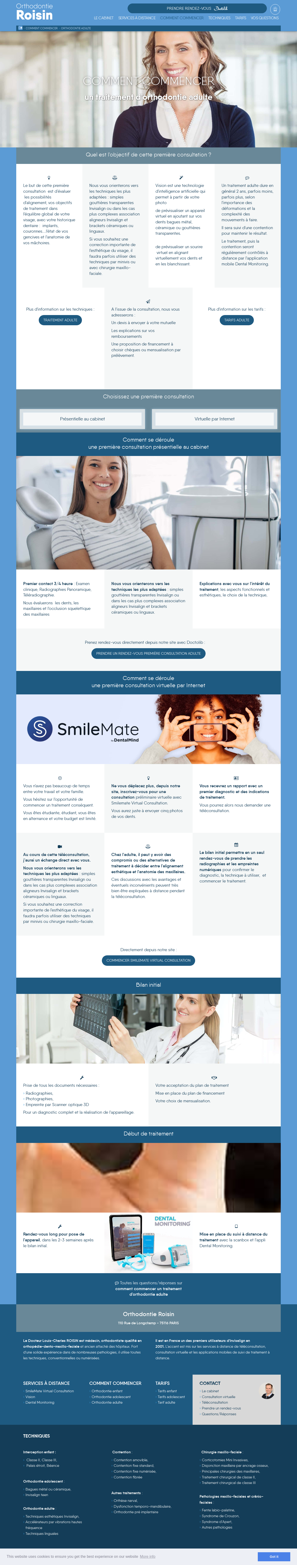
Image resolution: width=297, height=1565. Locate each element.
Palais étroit (35, 1466)
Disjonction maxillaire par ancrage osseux (235, 1466)
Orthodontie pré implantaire (136, 1513)
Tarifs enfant (167, 1392)
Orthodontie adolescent (111, 1398)
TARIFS (162, 1384)
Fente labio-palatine (218, 1511)
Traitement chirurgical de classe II (228, 1478)
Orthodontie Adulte (76, 28)
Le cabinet (210, 1392)
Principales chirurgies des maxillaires (230, 1472)
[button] (137, 18)
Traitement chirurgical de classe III (229, 1484)
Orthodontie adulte (107, 1403)
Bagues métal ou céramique (48, 1490)
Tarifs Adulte (237, 320)
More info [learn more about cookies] (147, 1556)
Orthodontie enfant (107, 1392)
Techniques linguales (42, 1534)
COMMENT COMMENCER (115, 1384)
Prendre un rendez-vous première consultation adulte (148, 653)
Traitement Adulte (60, 320)
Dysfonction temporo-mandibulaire (142, 1507)
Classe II (33, 1461)
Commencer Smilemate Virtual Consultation (148, 961)
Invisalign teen (37, 1496)
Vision (30, 1398)
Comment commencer (42, 28)
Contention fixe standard (133, 1466)
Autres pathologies (217, 1528)
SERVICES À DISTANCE (46, 1384)
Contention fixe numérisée (134, 1472)
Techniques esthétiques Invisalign (52, 1517)
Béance (53, 1466)
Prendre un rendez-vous (221, 1409)
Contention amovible (130, 1461)
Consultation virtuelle (218, 1398)
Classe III (49, 1461)
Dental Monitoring (40, 1403)
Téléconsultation (215, 1403)
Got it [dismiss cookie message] (274, 1556)
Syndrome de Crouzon (220, 1517)
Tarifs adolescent (171, 1398)
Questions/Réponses (219, 1415)
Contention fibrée (128, 1478)
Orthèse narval (125, 1501)
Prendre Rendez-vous (232, 9)
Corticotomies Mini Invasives (225, 1461)
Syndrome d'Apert (216, 1522)
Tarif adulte (166, 1403)
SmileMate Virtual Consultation (50, 1392)
